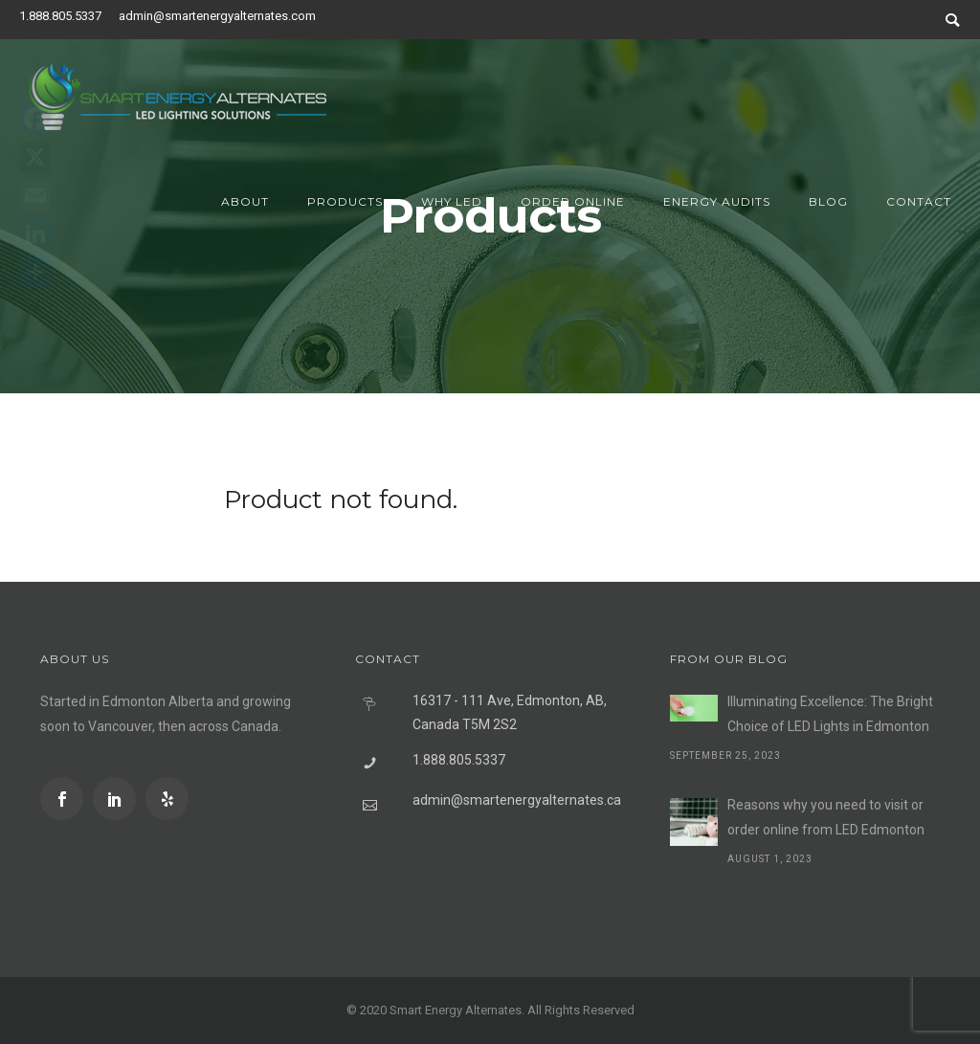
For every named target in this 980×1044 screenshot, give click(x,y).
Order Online (573, 201)
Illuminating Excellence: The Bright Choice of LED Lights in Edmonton (830, 714)
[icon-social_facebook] (66, 798)
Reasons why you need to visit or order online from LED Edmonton (825, 817)
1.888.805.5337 (60, 16)
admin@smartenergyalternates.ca (516, 800)
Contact (918, 201)
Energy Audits (716, 201)
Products (345, 201)
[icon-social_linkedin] (119, 798)
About (245, 201)
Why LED (451, 201)
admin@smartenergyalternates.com (217, 16)
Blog (828, 201)
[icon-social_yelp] (167, 798)
